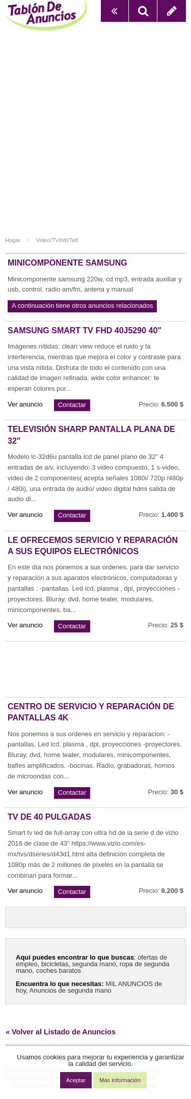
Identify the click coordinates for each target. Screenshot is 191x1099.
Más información (120, 1080)
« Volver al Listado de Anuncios (61, 1032)
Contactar (72, 405)
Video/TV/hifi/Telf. (57, 240)
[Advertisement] (95, 135)
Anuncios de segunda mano (71, 990)
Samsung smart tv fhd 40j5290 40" (84, 330)
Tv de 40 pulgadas (49, 817)
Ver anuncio (25, 404)
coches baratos (58, 970)
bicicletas (54, 964)
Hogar (12, 240)
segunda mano (94, 964)
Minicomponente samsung (67, 262)
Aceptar (76, 1080)
